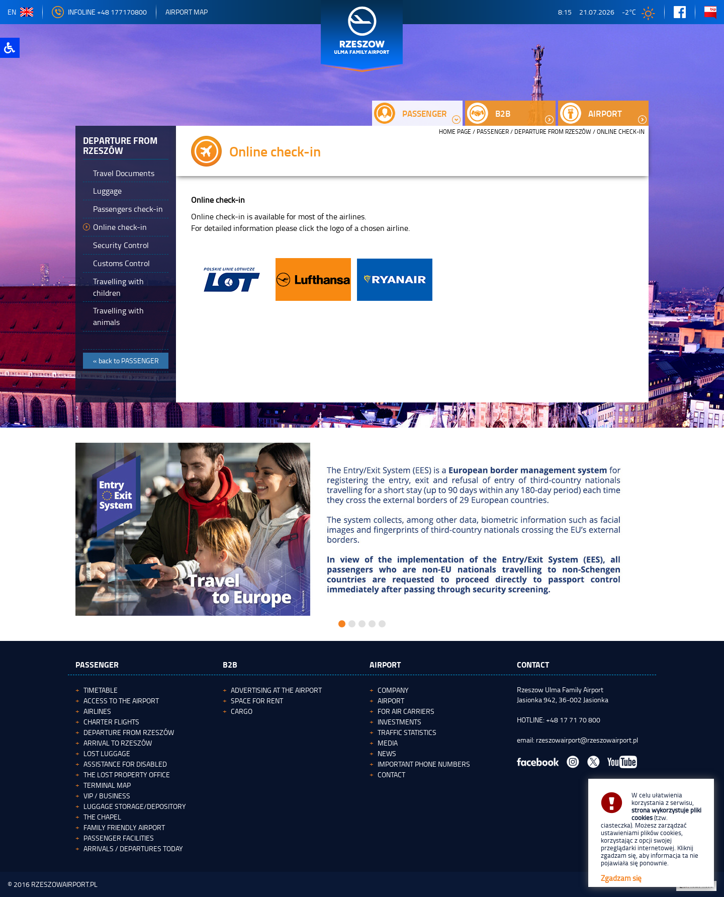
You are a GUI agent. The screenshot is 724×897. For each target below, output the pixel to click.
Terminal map (107, 785)
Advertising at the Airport (276, 690)
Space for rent (257, 700)
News (387, 753)
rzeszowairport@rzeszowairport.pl (587, 740)
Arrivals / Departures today (133, 848)
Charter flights (111, 721)
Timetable (100, 690)
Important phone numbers (424, 764)
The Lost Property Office (126, 774)
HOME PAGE (455, 131)
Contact (391, 774)
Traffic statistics (407, 732)
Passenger (493, 131)
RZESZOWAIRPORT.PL (64, 884)
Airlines (97, 711)
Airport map (186, 12)
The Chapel (102, 817)
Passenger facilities (118, 838)
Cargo (241, 711)
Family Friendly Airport (124, 827)
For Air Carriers (406, 711)
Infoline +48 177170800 (99, 12)
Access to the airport (121, 700)
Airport (391, 700)
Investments (399, 721)
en (20, 12)
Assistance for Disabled (125, 764)
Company (393, 690)
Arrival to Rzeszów (117, 743)
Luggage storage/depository (134, 806)
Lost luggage (106, 753)
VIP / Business (106, 795)
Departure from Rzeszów (552, 131)
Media (388, 743)
